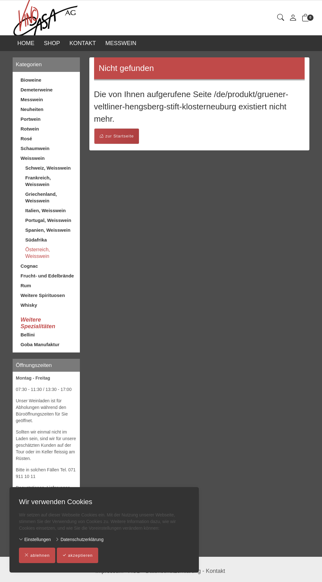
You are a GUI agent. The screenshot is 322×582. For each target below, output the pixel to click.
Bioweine (31, 80)
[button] (280, 18)
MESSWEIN (120, 43)
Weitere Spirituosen (43, 295)
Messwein (32, 99)
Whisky (29, 305)
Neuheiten (32, 109)
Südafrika (36, 239)
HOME (25, 43)
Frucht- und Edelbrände (47, 275)
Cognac (29, 266)
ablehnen (37, 555)
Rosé (26, 138)
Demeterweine (37, 89)
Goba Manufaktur (40, 344)
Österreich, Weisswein (37, 253)
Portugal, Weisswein (48, 220)
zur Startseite (116, 136)
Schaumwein (35, 148)
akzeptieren (77, 555)
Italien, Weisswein (45, 210)
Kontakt (215, 571)
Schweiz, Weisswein (48, 168)
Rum (26, 285)
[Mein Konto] (293, 18)
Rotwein (30, 128)
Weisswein (33, 158)
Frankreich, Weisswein (38, 181)
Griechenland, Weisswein (41, 197)
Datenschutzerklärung (79, 539)
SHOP (52, 43)
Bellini (28, 334)
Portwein (30, 119)
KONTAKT (82, 43)
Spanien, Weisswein (47, 230)
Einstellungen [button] (35, 539)
